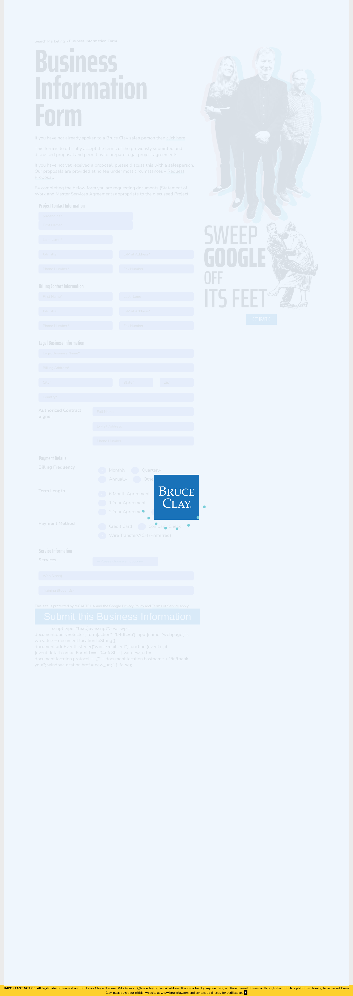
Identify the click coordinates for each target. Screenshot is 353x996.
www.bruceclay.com (175, 993)
